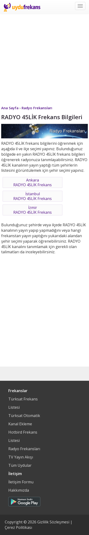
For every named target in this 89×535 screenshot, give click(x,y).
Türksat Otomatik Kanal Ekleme (24, 419)
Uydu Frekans (22, 7)
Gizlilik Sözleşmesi (53, 522)
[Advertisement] (44, 58)
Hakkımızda (18, 490)
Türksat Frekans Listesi (23, 403)
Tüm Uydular (20, 465)
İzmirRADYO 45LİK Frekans (32, 210)
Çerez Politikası (18, 527)
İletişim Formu (20, 482)
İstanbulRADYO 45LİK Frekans (32, 196)
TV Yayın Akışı (20, 457)
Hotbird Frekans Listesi (22, 436)
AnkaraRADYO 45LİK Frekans (32, 182)
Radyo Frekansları (24, 448)
